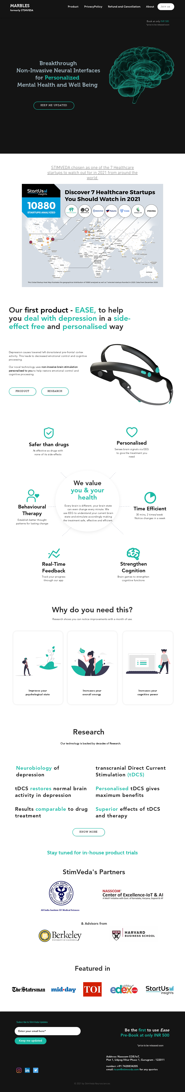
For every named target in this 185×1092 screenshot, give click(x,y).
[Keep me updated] (30, 1040)
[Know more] (88, 832)
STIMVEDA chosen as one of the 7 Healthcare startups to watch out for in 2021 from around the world (92, 173)
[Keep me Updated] (53, 106)
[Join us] (165, 6)
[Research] (55, 391)
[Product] (22, 391)
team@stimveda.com (126, 1069)
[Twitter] (35, 1070)
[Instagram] (19, 1070)
